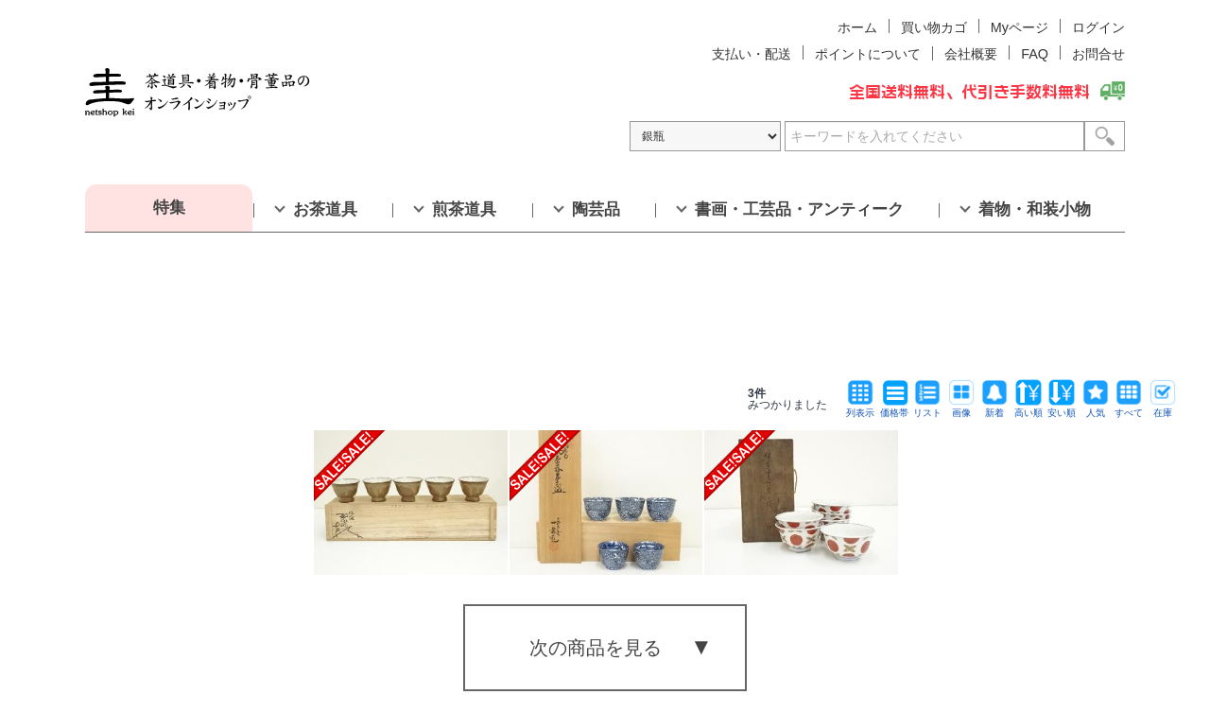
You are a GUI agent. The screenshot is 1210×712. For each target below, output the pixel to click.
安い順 (1061, 408)
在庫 (1163, 408)
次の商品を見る (595, 647)
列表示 (860, 408)
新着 (994, 408)
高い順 (1028, 408)
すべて (1129, 408)
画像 (961, 408)
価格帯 (894, 408)
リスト (927, 408)
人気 (1095, 408)
